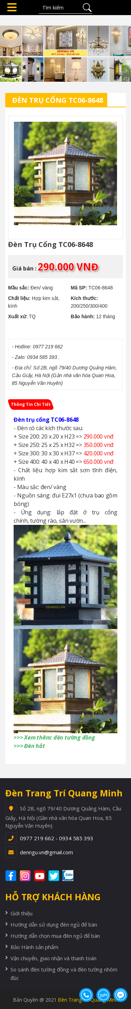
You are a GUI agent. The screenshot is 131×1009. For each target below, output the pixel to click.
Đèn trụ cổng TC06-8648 (57, 100)
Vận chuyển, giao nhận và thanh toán (53, 958)
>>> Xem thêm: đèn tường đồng (54, 737)
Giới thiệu (21, 913)
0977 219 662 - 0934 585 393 (56, 838)
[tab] (30, 404)
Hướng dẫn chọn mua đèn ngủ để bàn (55, 935)
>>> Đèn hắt (29, 746)
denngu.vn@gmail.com (46, 852)
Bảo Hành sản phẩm (34, 946)
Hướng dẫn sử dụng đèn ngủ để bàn (53, 924)
